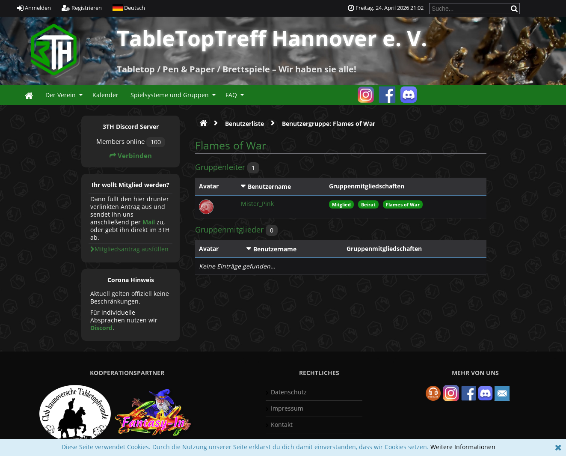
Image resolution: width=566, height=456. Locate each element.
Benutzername (269, 186)
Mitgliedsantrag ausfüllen (129, 249)
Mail (148, 222)
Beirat (368, 204)
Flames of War (403, 204)
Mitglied (341, 204)
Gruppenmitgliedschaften (366, 186)
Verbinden (131, 155)
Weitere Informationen (462, 447)
